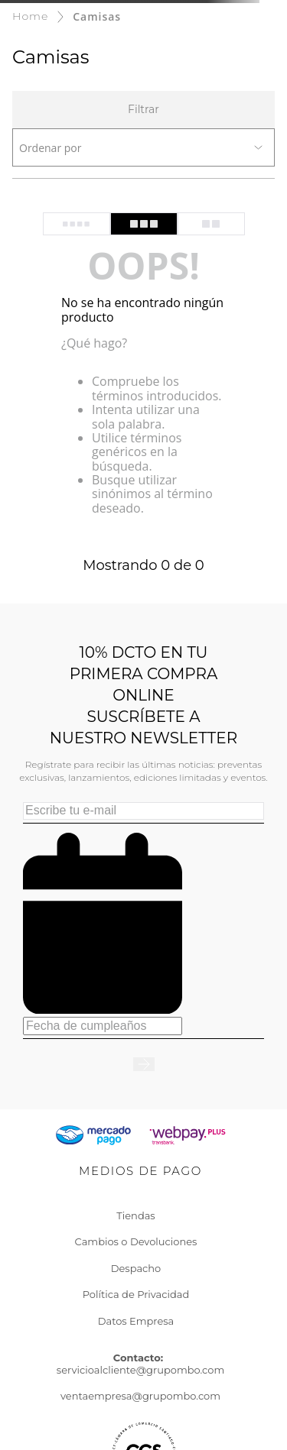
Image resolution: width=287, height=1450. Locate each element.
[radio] (76, 223)
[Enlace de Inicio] (30, 16)
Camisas (97, 16)
